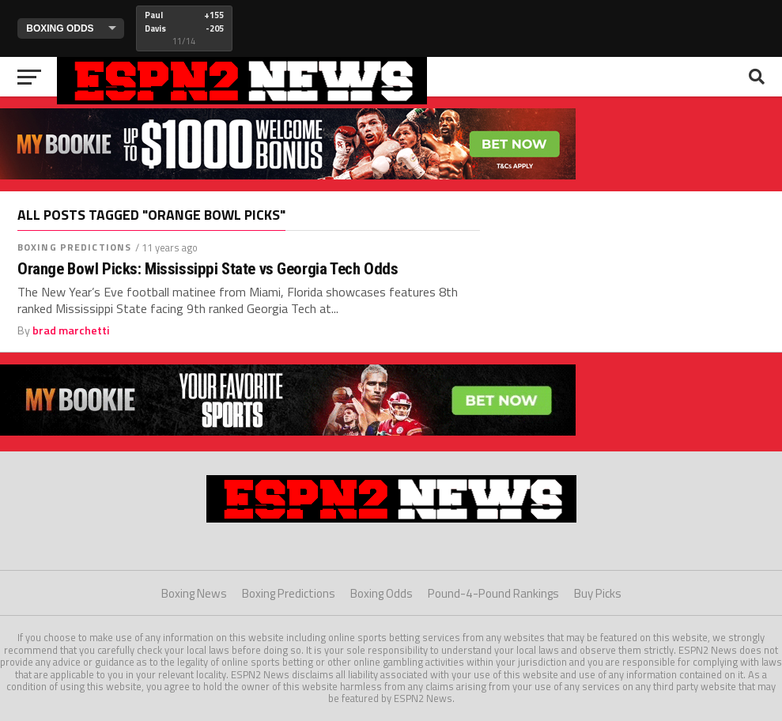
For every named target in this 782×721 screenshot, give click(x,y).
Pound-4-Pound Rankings (493, 593)
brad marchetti (71, 330)
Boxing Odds (381, 593)
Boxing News (194, 593)
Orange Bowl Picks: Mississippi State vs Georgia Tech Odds (207, 269)
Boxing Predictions (74, 247)
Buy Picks (597, 593)
